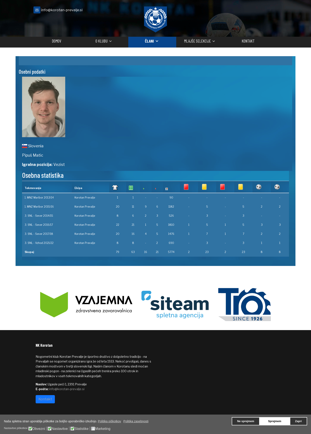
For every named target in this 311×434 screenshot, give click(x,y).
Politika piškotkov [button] (109, 421)
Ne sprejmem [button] (245, 421)
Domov (56, 40)
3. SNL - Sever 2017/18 (39, 233)
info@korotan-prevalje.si (62, 10)
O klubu (101, 40)
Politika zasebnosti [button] (135, 421)
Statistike (82, 428)
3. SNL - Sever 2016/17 (39, 224)
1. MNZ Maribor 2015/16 (39, 206)
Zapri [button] (298, 421)
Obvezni (38, 428)
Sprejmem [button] (274, 421)
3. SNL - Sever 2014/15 (39, 215)
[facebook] (270, 11)
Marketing (102, 428)
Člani (149, 40)
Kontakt (248, 40)
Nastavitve (60, 428)
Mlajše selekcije (197, 40)
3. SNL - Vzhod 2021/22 (39, 243)
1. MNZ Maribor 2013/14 (39, 197)
